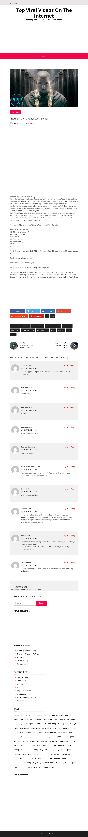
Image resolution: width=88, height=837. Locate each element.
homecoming (67, 326)
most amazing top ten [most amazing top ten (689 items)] (49, 737)
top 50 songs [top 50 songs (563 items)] (39, 758)
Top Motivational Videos (27, 691)
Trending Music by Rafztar (28, 654)
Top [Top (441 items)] (24, 745)
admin (16, 123)
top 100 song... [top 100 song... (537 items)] (58, 758)
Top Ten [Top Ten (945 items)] (19, 767)
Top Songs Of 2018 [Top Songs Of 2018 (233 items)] (66, 763)
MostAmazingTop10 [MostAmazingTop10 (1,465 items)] (31, 732)
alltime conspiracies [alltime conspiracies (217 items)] (31, 719)
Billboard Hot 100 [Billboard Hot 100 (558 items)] (46, 724)
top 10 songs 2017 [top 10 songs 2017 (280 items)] (38, 754)
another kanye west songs (19, 326)
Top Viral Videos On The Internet (44, 13)
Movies (20, 684)
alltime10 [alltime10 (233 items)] (41, 715)
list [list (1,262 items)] (24, 728)
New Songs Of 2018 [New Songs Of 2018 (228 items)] (47, 741)
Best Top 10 (15, 112)
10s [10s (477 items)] (28, 715)
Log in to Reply (69, 365)
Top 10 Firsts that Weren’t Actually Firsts (61, 345)
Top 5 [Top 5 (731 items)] (35, 745)
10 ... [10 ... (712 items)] (18, 715)
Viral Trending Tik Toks (27, 697)
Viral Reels (21, 694)
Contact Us (21, 664)
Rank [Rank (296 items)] (64, 741)
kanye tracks (15, 330)
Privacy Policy (22, 661)
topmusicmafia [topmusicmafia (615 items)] (22, 763)
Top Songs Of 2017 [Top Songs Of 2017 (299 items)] (43, 763)
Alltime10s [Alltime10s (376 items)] (56, 715)
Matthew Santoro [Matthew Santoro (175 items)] (51, 728)
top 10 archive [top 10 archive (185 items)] (29, 750)
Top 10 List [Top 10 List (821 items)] (47, 750)
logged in (22, 589)
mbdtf (53, 330)
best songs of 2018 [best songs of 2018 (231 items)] (24, 724)
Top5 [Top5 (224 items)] (46, 745)
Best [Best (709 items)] (48, 719)
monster (60, 330)
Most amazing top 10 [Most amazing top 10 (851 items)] (56, 732)
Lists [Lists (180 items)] (35, 728)
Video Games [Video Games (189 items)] (46, 767)
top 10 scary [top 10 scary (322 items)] (63, 750)
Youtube (20, 701)
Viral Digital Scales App (26, 651)
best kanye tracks (37, 326)
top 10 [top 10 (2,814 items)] (58, 745)
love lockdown (42, 330)
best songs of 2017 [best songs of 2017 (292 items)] (65, 719)
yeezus (13, 334)
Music (19, 687)
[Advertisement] (44, 38)
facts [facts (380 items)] (62, 724)
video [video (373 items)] (32, 767)
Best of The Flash (24, 677)
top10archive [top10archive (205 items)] (21, 758)
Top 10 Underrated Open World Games (26, 345)
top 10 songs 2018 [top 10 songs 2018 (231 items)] (61, 754)
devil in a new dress (52, 326)
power (69, 330)
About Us (21, 657)
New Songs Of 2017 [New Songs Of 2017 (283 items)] (24, 741)
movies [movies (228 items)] (69, 737)
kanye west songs (28, 330)
